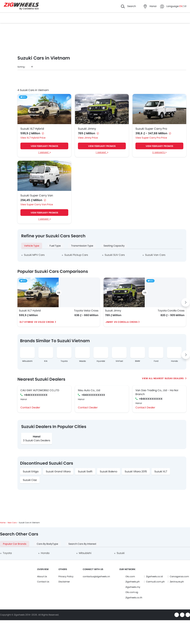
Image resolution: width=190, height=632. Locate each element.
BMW (137, 361)
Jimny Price (91, 137)
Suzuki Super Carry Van (36, 195)
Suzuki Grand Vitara (58, 471)
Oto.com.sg (131, 592)
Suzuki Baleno (108, 471)
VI (185, 6)
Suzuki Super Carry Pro (151, 128)
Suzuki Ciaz (30, 480)
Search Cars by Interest (82, 544)
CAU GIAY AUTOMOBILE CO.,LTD (39, 390)
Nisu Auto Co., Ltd (89, 390)
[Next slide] (185, 302)
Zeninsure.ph (177, 581)
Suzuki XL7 (160, 471)
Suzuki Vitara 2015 (136, 471)
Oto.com (130, 576)
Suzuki (121, 553)
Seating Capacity (114, 245)
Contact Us (43, 581)
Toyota (64, 361)
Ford (156, 361)
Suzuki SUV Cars (115, 255)
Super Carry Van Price (40, 204)
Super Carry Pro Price (154, 137)
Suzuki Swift (85, 471)
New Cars (12, 522)
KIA (45, 361)
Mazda (82, 361)
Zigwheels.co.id (154, 576)
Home (2, 522)
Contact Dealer (30, 407)
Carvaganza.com (179, 576)
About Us (42, 576)
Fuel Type (55, 245)
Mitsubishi (27, 361)
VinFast (119, 361)
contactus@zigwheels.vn (96, 576)
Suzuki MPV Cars (34, 255)
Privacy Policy (65, 576)
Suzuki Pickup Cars (76, 255)
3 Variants (158, 152)
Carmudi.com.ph (155, 581)
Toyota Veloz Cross (86, 310)
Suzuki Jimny (87, 128)
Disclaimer (64, 581)
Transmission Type (82, 245)
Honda (174, 361)
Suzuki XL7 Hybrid (32, 128)
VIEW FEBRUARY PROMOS (44, 146)
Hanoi (36, 436)
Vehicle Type (31, 245)
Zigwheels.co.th (133, 597)
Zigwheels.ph (132, 581)
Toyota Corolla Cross (171, 310)
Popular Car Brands (14, 544)
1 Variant (44, 152)
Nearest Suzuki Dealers (168, 378)
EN (181, 6)
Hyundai (101, 361)
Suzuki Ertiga (30, 471)
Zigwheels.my (132, 587)
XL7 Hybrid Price (36, 137)
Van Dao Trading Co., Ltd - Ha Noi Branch (156, 392)
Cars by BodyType (47, 544)
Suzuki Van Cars (155, 255)
